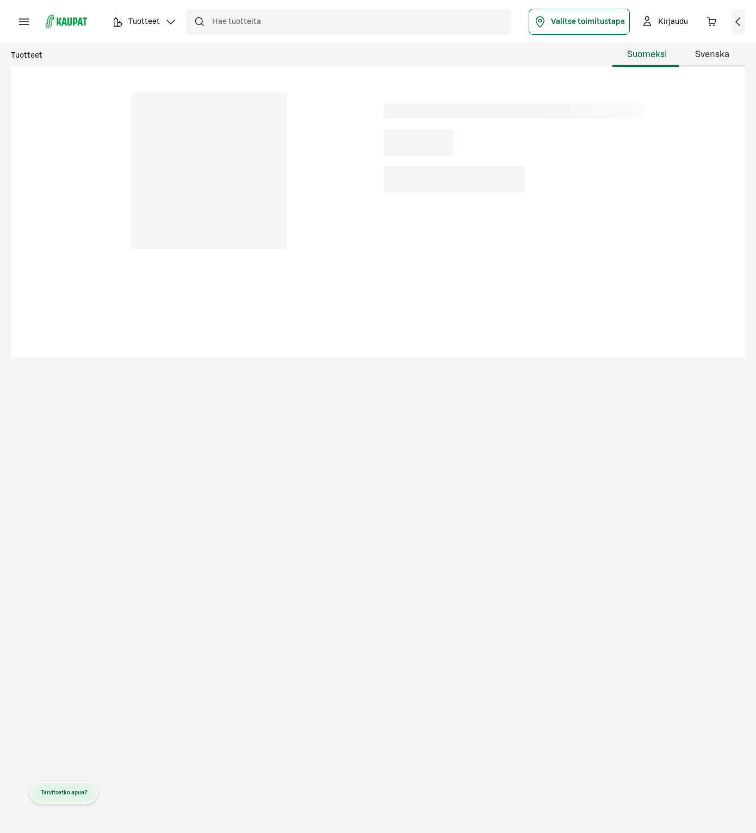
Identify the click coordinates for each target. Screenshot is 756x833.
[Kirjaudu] (664, 22)
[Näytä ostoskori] (739, 22)
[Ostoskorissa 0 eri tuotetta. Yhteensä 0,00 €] (712, 22)
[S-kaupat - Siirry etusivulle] (66, 22)
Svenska (712, 54)
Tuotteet (26, 55)
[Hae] (199, 21)
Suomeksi (647, 54)
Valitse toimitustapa (579, 21)
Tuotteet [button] (144, 23)
